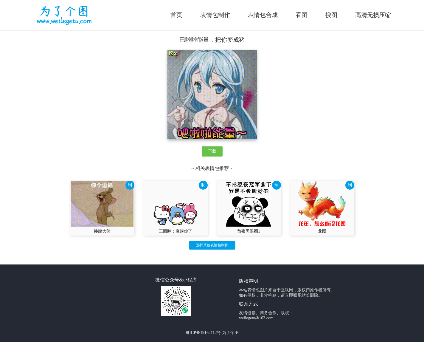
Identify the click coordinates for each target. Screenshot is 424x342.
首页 (176, 15)
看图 (301, 15)
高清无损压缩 (373, 15)
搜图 (331, 15)
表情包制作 (215, 15)
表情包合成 (263, 15)
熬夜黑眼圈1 (248, 231)
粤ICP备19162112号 (203, 332)
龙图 (322, 231)
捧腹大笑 (102, 231)
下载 (212, 151)
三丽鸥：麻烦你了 (175, 231)
